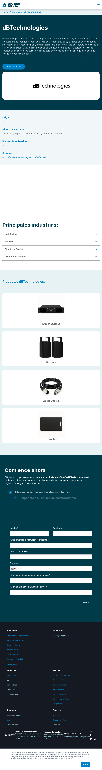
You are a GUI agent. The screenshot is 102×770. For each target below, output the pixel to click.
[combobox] (51, 592)
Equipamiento (12, 664)
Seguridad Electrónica (15, 640)
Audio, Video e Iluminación (17, 636)
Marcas (16, 12)
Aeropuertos (12, 675)
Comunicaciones (13, 645)
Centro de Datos (13, 654)
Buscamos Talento (60, 720)
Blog (9, 720)
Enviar (86, 602)
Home (5, 12)
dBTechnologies (32, 12)
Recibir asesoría (14, 66)
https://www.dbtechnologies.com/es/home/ (24, 157)
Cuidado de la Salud (15, 659)
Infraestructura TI (13, 650)
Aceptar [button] (85, 764)
